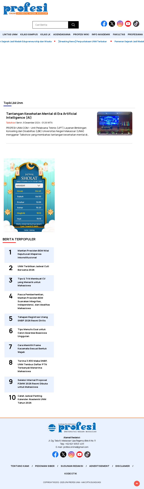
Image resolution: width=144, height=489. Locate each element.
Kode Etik (70, 473)
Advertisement (99, 466)
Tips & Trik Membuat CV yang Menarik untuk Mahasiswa (31, 282)
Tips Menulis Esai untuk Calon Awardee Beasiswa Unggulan (32, 333)
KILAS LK (45, 34)
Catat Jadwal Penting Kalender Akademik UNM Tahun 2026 (32, 399)
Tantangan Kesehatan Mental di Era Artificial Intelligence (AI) (41, 115)
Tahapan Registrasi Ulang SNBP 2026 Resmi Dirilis (33, 318)
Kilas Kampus (29, 34)
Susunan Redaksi (72, 466)
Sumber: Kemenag (29, 230)
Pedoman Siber (45, 466)
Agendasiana (61, 34)
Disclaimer (122, 466)
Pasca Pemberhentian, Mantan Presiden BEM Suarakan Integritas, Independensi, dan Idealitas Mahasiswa (34, 301)
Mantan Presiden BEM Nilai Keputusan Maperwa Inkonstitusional (33, 254)
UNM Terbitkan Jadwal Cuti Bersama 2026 (33, 268)
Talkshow (10, 122)
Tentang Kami (20, 466)
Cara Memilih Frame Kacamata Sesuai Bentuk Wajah (32, 349)
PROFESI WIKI (81, 34)
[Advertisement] (72, 72)
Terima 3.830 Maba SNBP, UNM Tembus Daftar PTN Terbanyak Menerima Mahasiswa (32, 366)
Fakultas (119, 34)
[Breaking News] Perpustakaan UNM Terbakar (84, 41)
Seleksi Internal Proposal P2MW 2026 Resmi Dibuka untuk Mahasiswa (33, 383)
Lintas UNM (10, 34)
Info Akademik (101, 34)
